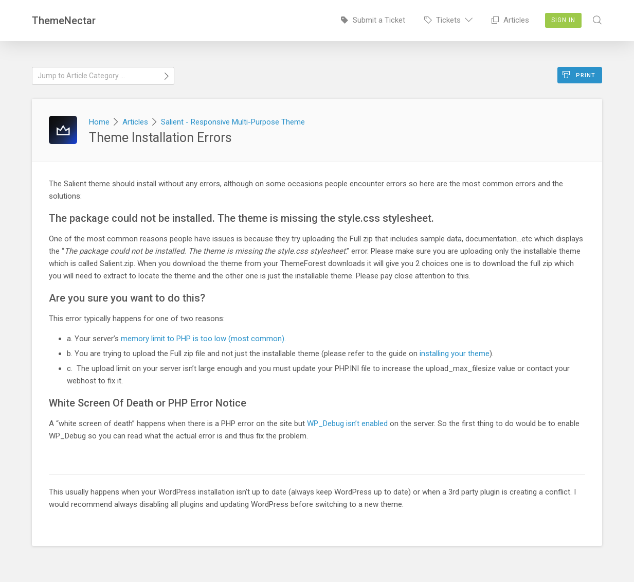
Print (579, 75)
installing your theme (455, 353)
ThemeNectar (64, 20)
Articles (510, 20)
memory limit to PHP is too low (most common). (203, 338)
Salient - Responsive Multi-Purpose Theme (233, 122)
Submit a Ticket (373, 20)
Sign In (563, 20)
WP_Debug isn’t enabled (347, 423)
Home (99, 122)
